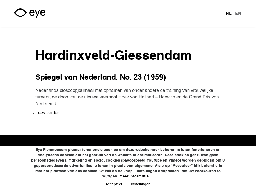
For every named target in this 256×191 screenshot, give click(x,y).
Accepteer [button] (114, 184)
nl (229, 13)
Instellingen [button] (140, 184)
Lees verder (47, 112)
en (238, 13)
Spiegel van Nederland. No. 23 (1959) (100, 77)
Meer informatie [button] (134, 176)
